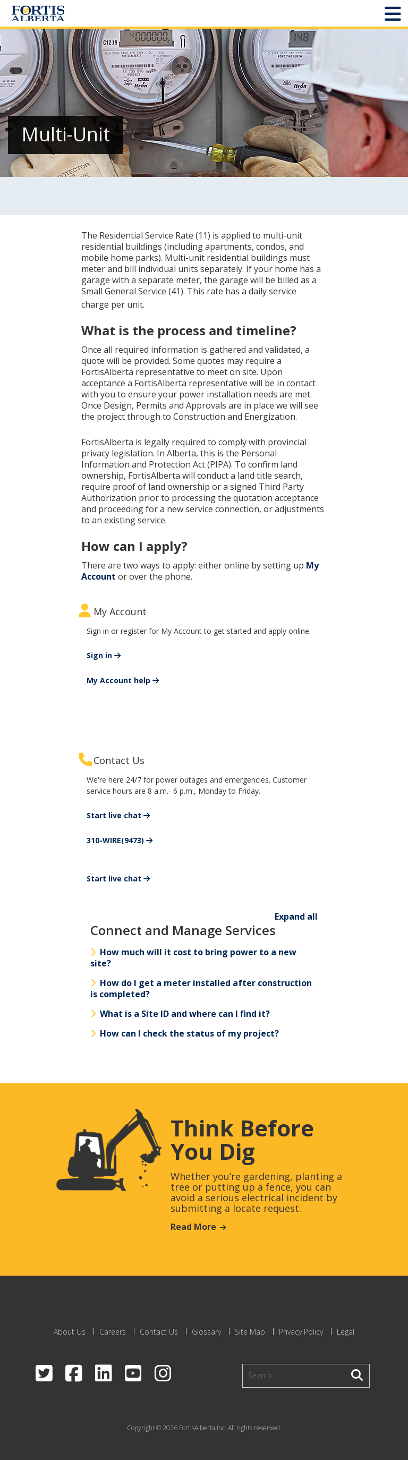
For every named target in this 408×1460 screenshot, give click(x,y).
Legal (345, 1331)
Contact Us (159, 1331)
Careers (112, 1331)
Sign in (99, 655)
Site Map (250, 1331)
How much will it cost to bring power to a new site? (193, 957)
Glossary (206, 1331)
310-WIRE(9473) (115, 840)
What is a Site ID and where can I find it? (180, 1014)
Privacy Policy (301, 1331)
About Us (70, 1331)
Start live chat (114, 815)
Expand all (296, 916)
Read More (193, 1227)
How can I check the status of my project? (184, 1033)
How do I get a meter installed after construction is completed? (201, 988)
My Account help (118, 680)
